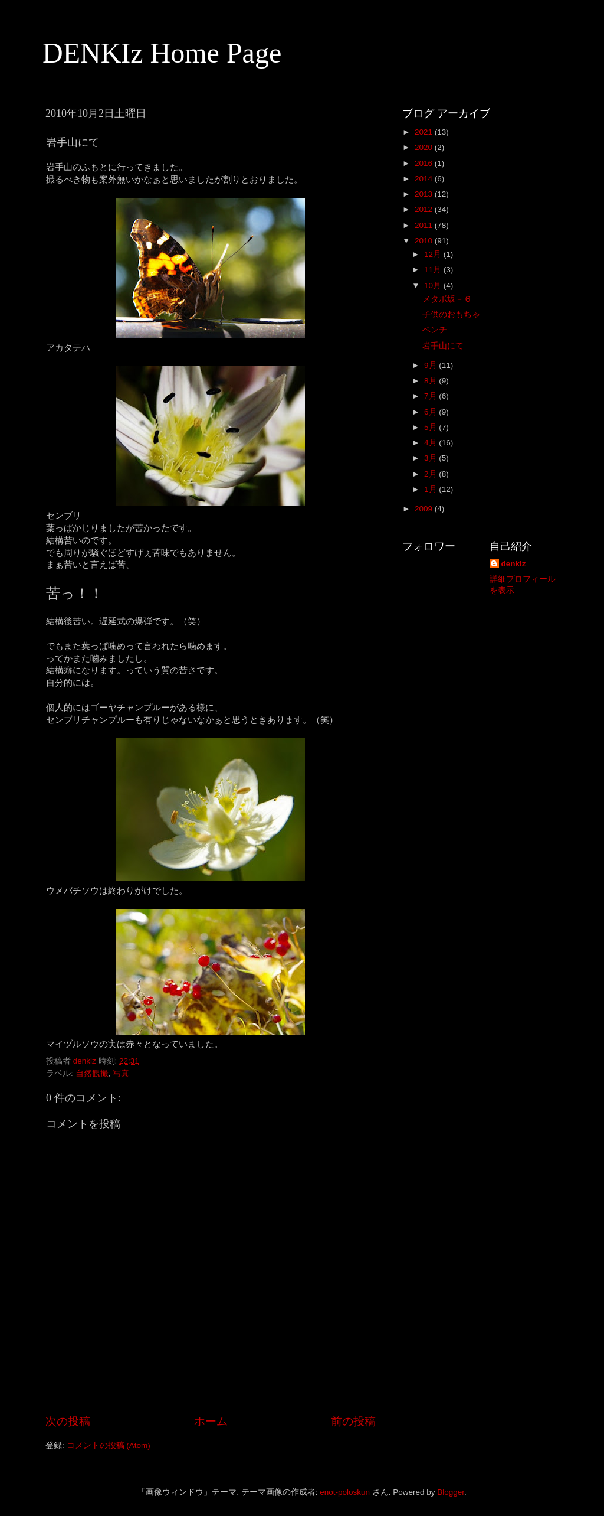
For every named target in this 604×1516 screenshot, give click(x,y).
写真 (121, 1073)
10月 (434, 285)
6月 (431, 411)
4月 (431, 442)
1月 (431, 489)
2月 (431, 474)
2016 (425, 163)
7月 (431, 396)
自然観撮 (92, 1073)
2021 (425, 132)
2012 (425, 209)
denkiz (513, 563)
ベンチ (434, 329)
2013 (425, 194)
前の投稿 (353, 1421)
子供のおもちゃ (451, 314)
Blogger (450, 1492)
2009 (425, 508)
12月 (434, 254)
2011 (425, 225)
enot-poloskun (345, 1492)
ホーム (211, 1421)
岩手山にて (443, 345)
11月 (434, 269)
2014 (425, 178)
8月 (431, 380)
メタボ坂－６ (447, 299)
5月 (431, 427)
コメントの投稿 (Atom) (108, 1445)
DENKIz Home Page (161, 53)
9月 (431, 365)
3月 (431, 458)
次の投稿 (67, 1421)
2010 (425, 240)
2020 (425, 147)
